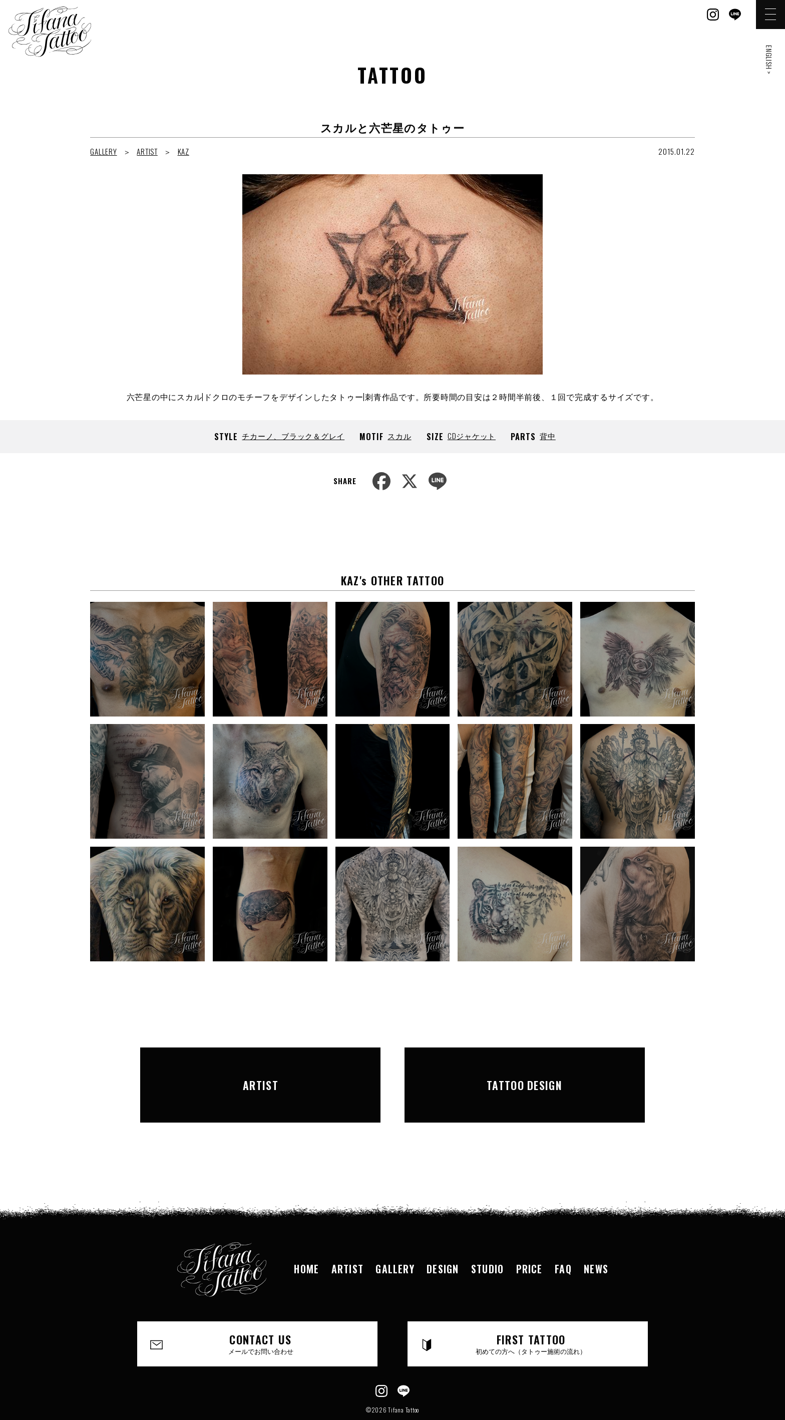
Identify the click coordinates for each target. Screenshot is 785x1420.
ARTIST (147, 151)
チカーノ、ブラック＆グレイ (293, 435)
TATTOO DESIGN (524, 1068)
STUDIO (488, 1236)
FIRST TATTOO (531, 1311)
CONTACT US (261, 1311)
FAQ (565, 1236)
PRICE (530, 1236)
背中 (548, 435)
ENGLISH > (769, 60)
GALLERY (103, 151)
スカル (399, 435)
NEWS (598, 1236)
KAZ (183, 151)
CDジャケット (472, 435)
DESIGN (442, 1236)
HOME (304, 1236)
